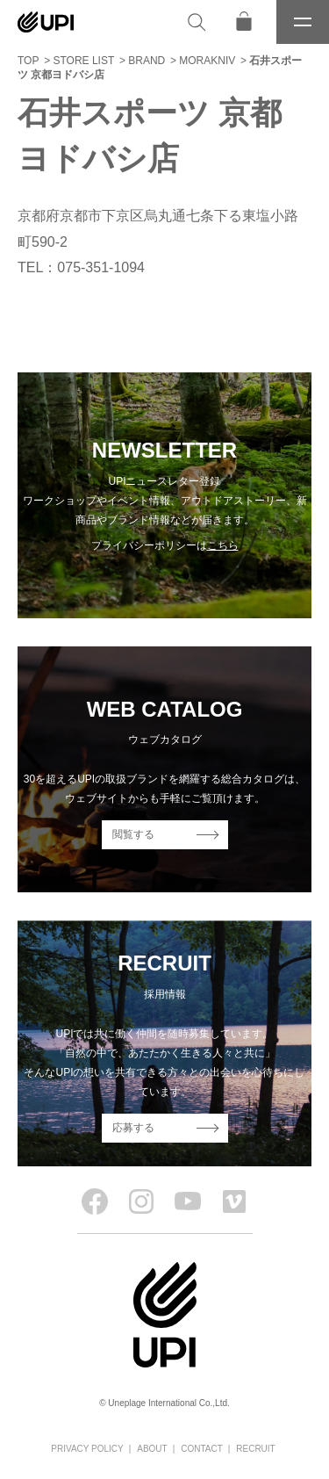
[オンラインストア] (244, 22)
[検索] (196, 22)
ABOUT (152, 1449)
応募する (133, 1128)
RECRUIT (255, 1449)
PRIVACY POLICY (87, 1449)
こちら (223, 545)
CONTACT (202, 1449)
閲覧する (133, 834)
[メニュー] (302, 22)
